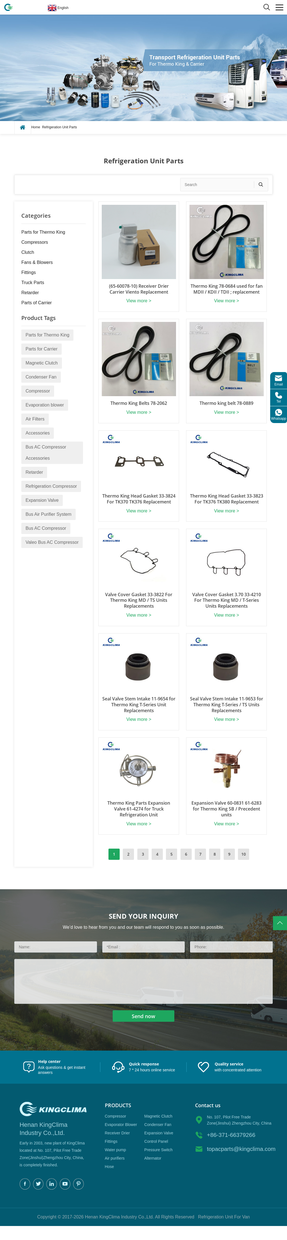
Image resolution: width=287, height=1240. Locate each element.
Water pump (115, 1163)
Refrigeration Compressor (51, 486)
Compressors (34, 242)
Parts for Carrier (41, 349)
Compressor (38, 391)
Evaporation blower (45, 405)
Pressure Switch (158, 1163)
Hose (109, 1180)
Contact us (208, 1119)
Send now (143, 1030)
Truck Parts (32, 282)
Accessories (38, 433)
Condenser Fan (41, 377)
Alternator (152, 1171)
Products (118, 1119)
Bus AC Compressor (46, 528)
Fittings (28, 272)
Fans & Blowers (37, 262)
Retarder (30, 292)
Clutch (27, 252)
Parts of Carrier (36, 302)
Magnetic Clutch (42, 363)
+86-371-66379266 (230, 1149)
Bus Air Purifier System (48, 514)
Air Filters (35, 419)
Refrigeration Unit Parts (59, 127)
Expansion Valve (42, 500)
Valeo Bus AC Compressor (52, 542)
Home (35, 127)
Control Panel (156, 1155)
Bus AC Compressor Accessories (46, 453)
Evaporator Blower (121, 1138)
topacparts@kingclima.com (239, 1163)
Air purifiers (115, 1171)
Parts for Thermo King (43, 232)
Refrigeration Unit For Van (224, 1230)
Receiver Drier (117, 1146)
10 (243, 868)
